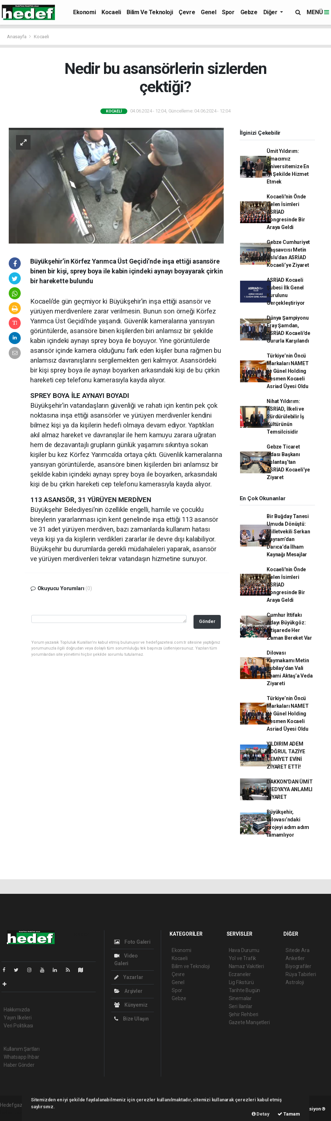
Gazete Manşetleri (249, 1022)
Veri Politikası (18, 1026)
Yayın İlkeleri (17, 1018)
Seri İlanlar (240, 1006)
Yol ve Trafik (242, 958)
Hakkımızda (17, 1010)
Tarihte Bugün (244, 990)
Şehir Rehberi (244, 1014)
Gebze (249, 12)
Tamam (289, 1114)
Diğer (271, 12)
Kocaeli (111, 12)
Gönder (207, 621)
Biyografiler (298, 966)
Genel (208, 12)
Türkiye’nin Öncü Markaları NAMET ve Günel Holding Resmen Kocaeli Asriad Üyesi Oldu (287, 371)
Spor (228, 12)
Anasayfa (17, 36)
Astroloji (295, 982)
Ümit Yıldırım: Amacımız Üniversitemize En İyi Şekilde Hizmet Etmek (288, 166)
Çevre (187, 12)
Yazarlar (128, 977)
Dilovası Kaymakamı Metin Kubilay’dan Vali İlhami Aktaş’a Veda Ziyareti (289, 668)
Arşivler (128, 991)
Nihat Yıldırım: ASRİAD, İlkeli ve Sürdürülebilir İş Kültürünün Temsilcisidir (285, 416)
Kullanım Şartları (22, 1049)
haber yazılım (15, 1113)
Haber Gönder (19, 1065)
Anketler (295, 958)
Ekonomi (84, 12)
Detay (261, 1114)
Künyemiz (130, 1005)
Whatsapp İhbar (21, 1057)
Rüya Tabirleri (301, 974)
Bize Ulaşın (131, 1019)
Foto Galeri (132, 942)
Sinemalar (240, 998)
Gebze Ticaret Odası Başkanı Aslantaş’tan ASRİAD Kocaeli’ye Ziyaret (288, 462)
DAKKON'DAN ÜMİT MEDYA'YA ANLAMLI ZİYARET (289, 789)
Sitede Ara (297, 950)
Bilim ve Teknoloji (150, 12)
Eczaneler (240, 974)
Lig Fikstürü (241, 982)
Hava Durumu (244, 950)
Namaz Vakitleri (246, 966)
